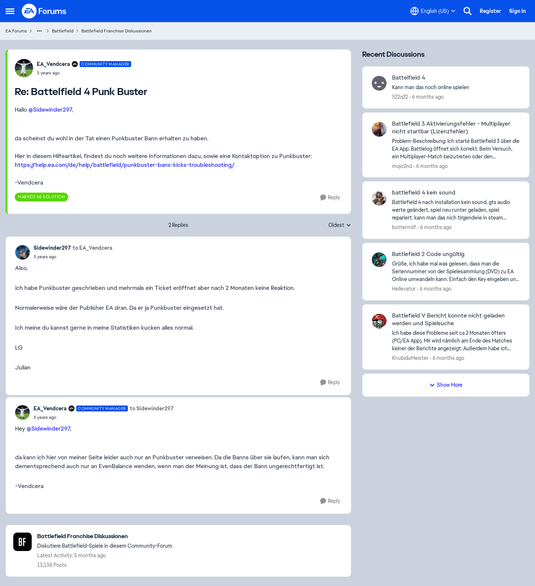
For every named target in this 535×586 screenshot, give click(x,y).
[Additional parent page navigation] (39, 31)
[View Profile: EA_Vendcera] (24, 68)
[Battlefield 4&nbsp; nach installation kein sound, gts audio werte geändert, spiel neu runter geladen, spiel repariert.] (456, 210)
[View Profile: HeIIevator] (379, 259)
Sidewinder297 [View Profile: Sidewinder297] (52, 248)
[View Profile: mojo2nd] (379, 129)
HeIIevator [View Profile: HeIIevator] (404, 288)
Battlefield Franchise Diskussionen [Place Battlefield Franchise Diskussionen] (116, 31)
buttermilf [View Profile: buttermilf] (404, 227)
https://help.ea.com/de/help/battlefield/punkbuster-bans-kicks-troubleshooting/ (125, 165)
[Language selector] (433, 11)
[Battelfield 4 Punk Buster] (84, 73)
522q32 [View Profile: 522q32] (400, 97)
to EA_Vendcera (92, 248)
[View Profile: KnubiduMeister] (379, 321)
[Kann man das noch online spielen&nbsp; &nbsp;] (456, 87)
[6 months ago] (426, 97)
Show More (445, 385)
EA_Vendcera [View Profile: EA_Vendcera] (53, 64)
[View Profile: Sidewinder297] (22, 252)
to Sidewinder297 (152, 408)
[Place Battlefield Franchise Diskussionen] (105, 536)
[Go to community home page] (44, 11)
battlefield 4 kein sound (423, 192)
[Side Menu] (10, 11)
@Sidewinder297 (50, 109)
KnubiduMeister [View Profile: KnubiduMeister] (410, 358)
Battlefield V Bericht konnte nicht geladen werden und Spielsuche (448, 319)
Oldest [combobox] (339, 225)
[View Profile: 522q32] (379, 83)
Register (490, 11)
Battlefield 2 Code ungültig (428, 254)
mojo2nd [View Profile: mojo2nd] (402, 165)
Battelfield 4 (408, 77)
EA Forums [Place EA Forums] (16, 31)
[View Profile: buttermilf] (379, 198)
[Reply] (330, 198)
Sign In (517, 11)
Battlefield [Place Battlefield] (62, 31)
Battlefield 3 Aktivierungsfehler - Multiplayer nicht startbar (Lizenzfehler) (451, 127)
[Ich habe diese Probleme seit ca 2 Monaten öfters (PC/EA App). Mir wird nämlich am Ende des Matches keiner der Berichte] (456, 340)
